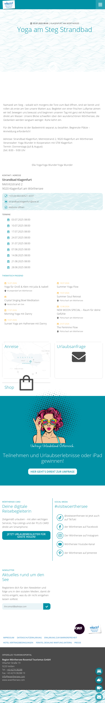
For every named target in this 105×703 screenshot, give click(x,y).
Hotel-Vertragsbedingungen (18, 642)
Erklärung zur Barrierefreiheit (60, 637)
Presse (77, 642)
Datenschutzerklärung (29, 637)
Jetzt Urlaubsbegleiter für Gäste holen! (26, 535)
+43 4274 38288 (14, 669)
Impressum (8, 637)
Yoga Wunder (49, 165)
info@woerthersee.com (13, 676)
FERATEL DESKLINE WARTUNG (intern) (54, 642)
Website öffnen (14, 207)
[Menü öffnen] (100, 4)
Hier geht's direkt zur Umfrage (52, 471)
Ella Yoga (37, 165)
